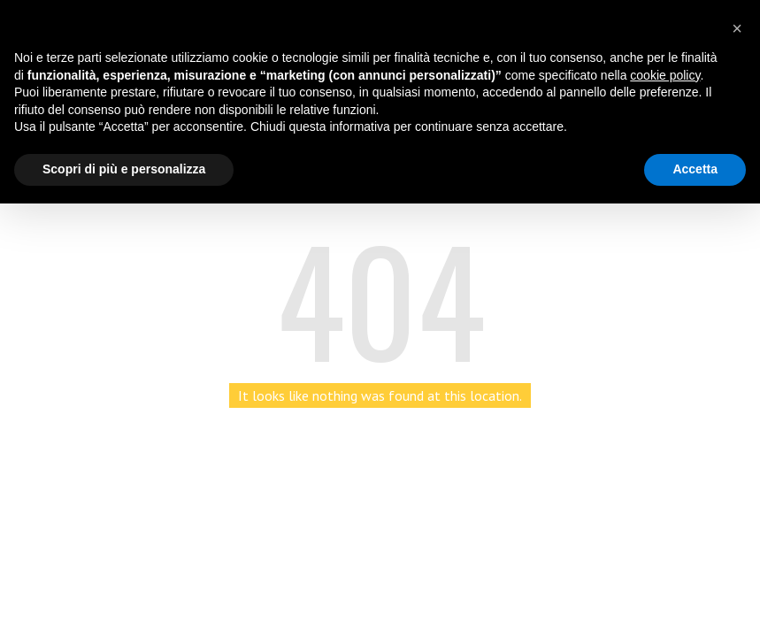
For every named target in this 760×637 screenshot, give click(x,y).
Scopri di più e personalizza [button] (123, 169)
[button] (737, 28)
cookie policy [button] (665, 75)
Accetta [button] (695, 169)
